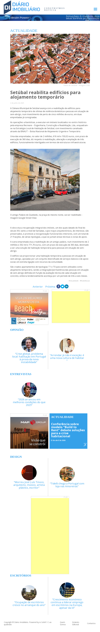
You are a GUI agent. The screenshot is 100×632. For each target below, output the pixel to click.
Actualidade (74, 281)
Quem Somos (63, 623)
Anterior (38, 286)
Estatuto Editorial (75, 623)
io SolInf (42, 622)
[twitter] (62, 286)
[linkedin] (67, 286)
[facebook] (58, 286)
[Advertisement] (71, 307)
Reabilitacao (85, 281)
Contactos (91, 623)
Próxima (50, 286)
